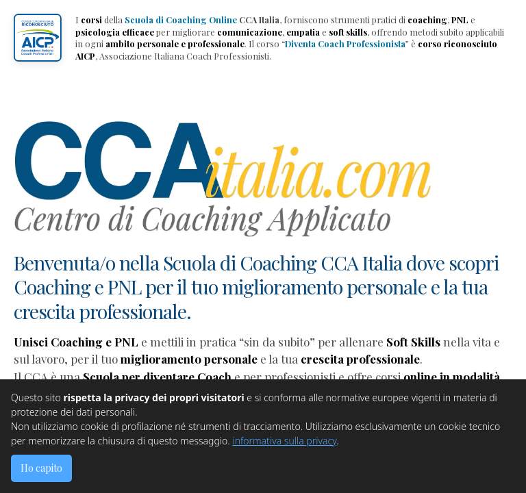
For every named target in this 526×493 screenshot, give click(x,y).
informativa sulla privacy (284, 440)
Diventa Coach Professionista (345, 43)
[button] (38, 38)
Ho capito (41, 468)
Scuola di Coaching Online (181, 19)
